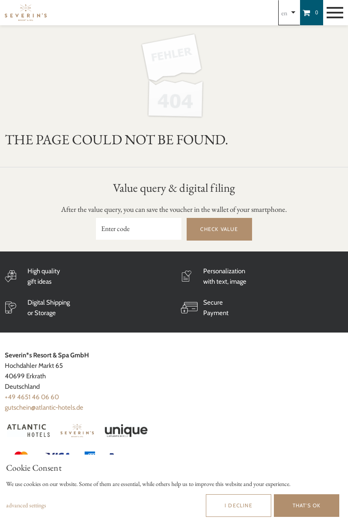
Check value (219, 229)
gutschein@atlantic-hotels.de (44, 407)
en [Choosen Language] (284, 13)
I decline (238, 505)
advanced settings (26, 505)
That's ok (307, 505)
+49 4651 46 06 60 (32, 397)
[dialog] (174, 489)
